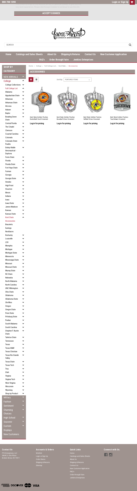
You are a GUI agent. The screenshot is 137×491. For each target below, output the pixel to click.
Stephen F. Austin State (12, 326)
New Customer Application (113, 48)
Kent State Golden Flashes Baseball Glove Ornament (66, 112)
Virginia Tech (10, 373)
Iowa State (9, 197)
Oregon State (10, 303)
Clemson (8, 124)
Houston (8, 183)
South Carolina (11, 321)
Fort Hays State (11, 161)
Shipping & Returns (70, 48)
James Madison (11, 200)
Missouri (8, 257)
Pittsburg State (11, 310)
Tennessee (9, 334)
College (7, 74)
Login (114, 2)
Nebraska (9, 271)
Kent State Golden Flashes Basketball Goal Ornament (39, 112)
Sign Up (124, 2)
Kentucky (9, 229)
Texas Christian (11, 345)
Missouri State (11, 260)
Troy (7, 362)
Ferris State (9, 151)
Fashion (7, 395)
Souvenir (8, 415)
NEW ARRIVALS (11, 70)
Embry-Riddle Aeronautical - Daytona (10, 144)
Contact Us (90, 48)
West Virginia (10, 376)
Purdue (8, 314)
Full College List (11, 82)
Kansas (8, 204)
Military (7, 391)
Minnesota (9, 250)
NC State (8, 268)
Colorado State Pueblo (11, 136)
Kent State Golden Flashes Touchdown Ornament (119, 112)
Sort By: (60, 73)
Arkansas (9, 92)
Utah (7, 366)
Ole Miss (8, 296)
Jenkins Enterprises (83, 53)
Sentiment (9, 399)
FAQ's (42, 53)
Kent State (9, 211)
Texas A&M (9, 342)
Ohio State (9, 285)
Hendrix (8, 175)
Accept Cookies (100, 5)
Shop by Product (11, 387)
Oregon (8, 300)
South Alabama (11, 317)
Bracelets (9, 218)
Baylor (7, 107)
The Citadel (9, 120)
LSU (6, 236)
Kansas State (10, 207)
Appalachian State (12, 89)
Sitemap (39, 459)
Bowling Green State (11, 112)
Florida (8, 154)
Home (8, 48)
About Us (51, 48)
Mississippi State (12, 253)
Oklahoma (9, 289)
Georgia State (10, 172)
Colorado (9, 131)
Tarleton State (10, 331)
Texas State (10, 355)
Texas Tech (9, 359)
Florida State (10, 158)
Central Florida (11, 117)
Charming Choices (8, 405)
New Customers (11, 428)
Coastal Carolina (11, 127)
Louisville (9, 232)
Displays (8, 423)
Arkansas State (11, 96)
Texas (7, 338)
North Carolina (11, 278)
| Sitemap (33, 488)
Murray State (10, 264)
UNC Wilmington (11, 282)
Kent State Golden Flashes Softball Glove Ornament (92, 112)
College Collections (13, 78)
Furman (8, 165)
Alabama (8, 85)
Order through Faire (59, 53)
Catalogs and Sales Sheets (29, 48)
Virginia (8, 369)
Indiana (8, 190)
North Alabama (11, 275)
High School (9, 411)
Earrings (8, 222)
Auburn (8, 103)
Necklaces (9, 225)
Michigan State (11, 246)
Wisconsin (9, 380)
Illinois (7, 186)
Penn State (9, 307)
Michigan (8, 243)
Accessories (10, 214)
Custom (7, 419)
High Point (9, 179)
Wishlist (39, 447)
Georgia (8, 168)
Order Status (40, 453)
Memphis (8, 239)
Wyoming (8, 384)
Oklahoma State (11, 292)
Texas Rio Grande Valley (12, 350)
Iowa (7, 193)
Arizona (8, 100)
